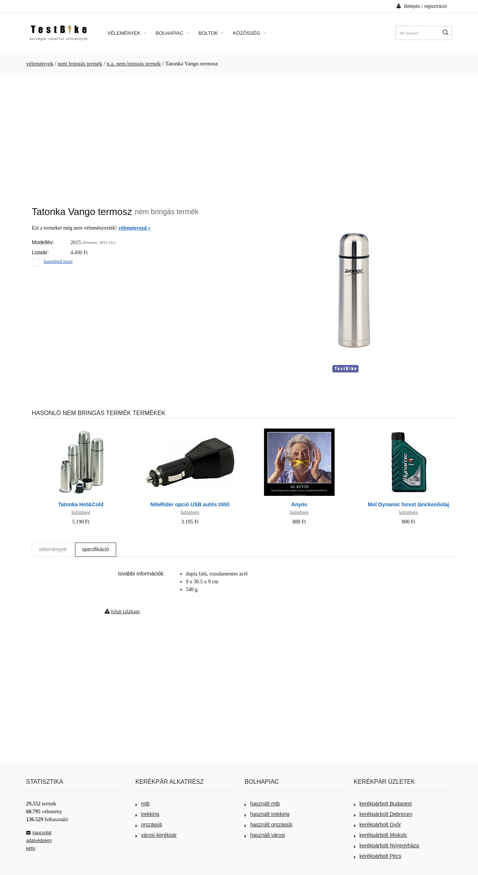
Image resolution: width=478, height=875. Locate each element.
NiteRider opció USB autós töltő (190, 504)
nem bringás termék (80, 64)
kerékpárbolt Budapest (383, 804)
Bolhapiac (172, 33)
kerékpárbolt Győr (377, 825)
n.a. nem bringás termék (134, 64)
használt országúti (268, 825)
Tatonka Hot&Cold (80, 504)
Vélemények (127, 33)
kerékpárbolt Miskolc (380, 835)
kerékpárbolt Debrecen (383, 814)
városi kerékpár (156, 835)
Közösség (249, 33)
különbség (81, 512)
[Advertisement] (239, 137)
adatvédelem (39, 840)
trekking (147, 814)
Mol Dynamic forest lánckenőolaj (408, 504)
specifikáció (95, 549)
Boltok (211, 33)
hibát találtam (125, 611)
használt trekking (267, 814)
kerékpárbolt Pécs (377, 856)
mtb (143, 804)
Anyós (299, 504)
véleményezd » (134, 228)
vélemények (39, 64)
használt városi (265, 835)
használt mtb (262, 804)
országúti (149, 825)
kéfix (30, 848)
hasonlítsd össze (58, 261)
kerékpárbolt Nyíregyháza (386, 845)
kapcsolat (39, 832)
